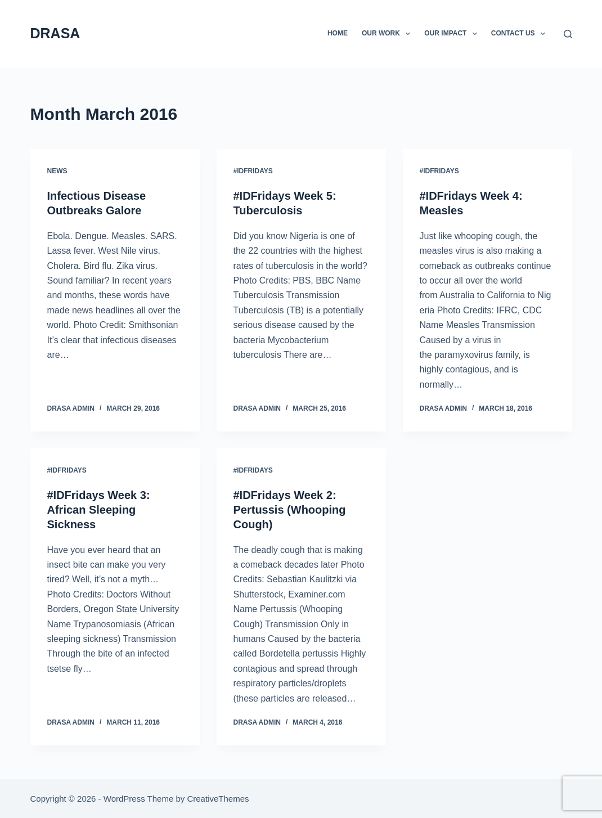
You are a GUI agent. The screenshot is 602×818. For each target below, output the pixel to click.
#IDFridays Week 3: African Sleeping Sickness (98, 510)
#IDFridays (253, 171)
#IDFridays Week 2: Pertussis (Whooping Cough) (289, 510)
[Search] (568, 34)
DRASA (55, 33)
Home (337, 33)
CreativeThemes (218, 798)
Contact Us (520, 34)
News (57, 171)
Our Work (388, 34)
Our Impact (453, 34)
